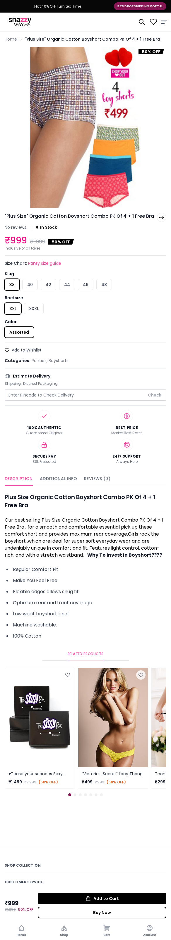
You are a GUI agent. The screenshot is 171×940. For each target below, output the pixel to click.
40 (30, 285)
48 (104, 285)
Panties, (40, 360)
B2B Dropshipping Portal (140, 6)
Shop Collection (23, 865)
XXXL (34, 308)
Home (11, 39)
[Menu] (164, 22)
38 (12, 285)
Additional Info (58, 479)
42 (48, 285)
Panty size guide (44, 263)
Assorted (19, 332)
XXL (12, 308)
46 (85, 285)
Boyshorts (59, 360)
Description (19, 479)
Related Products (86, 654)
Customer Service (24, 882)
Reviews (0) (97, 479)
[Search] (141, 21)
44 (67, 285)
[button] (69, 794)
